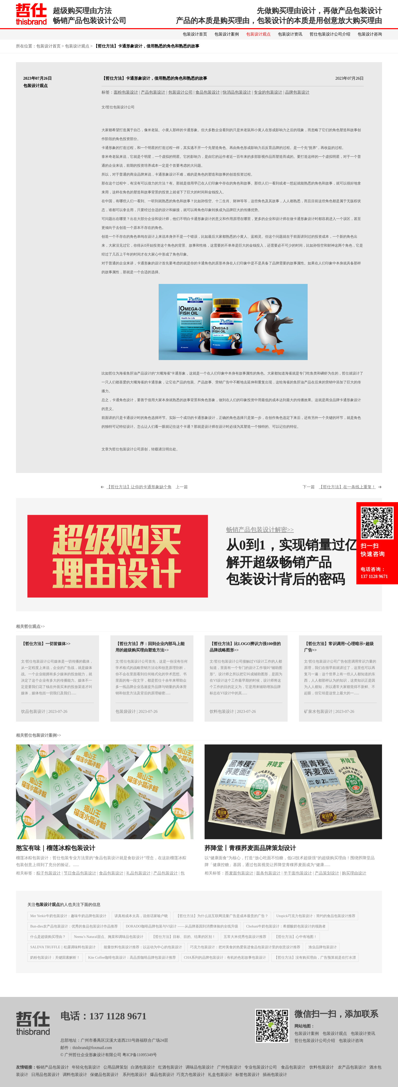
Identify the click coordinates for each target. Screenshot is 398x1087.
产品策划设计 (327, 882)
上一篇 (147, 495)
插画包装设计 (275, 1083)
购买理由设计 (354, 882)
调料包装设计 (75, 1083)
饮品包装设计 (33, 720)
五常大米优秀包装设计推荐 (245, 945)
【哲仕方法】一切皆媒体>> (45, 652)
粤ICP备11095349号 (139, 1063)
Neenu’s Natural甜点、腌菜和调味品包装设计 (108, 945)
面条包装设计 (268, 882)
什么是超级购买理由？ (48, 945)
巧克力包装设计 (190, 1083)
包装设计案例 (226, 34)
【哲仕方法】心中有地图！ (295, 945)
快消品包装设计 (237, 92)
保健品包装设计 (104, 1083)
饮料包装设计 (222, 720)
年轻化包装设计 (86, 1076)
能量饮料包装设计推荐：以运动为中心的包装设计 (143, 956)
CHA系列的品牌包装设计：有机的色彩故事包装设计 (225, 966)
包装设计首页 (195, 34)
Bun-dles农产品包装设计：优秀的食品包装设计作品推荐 (74, 935)
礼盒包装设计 (219, 1083)
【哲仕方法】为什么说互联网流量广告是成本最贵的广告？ (222, 925)
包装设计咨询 (370, 34)
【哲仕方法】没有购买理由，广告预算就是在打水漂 (315, 966)
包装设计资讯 (290, 34)
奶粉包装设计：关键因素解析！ (55, 966)
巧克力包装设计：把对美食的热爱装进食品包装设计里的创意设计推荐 (245, 956)
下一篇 (339, 495)
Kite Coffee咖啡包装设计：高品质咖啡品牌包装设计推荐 (132, 966)
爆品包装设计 (162, 1083)
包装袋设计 (125, 720)
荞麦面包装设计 (239, 882)
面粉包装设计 (126, 92)
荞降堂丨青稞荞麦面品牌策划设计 (250, 857)
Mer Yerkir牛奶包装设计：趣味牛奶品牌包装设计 (68, 925)
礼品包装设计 (138, 882)
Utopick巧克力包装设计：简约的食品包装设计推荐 (315, 925)
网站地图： (304, 1035)
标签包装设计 (247, 1083)
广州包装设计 (229, 1076)
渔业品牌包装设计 (322, 956)
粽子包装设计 (48, 882)
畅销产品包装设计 (52, 1076)
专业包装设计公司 (260, 1076)
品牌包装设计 (297, 92)
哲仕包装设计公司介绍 (330, 34)
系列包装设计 (135, 1083)
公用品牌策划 (115, 1076)
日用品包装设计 (45, 1083)
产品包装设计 (153, 92)
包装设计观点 (258, 34)
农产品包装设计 (352, 1076)
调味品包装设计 (200, 1076)
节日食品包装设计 (80, 882)
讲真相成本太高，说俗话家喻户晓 (141, 925)
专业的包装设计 (268, 92)
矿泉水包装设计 (318, 720)
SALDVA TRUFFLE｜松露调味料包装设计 (63, 956)
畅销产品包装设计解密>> (260, 538)
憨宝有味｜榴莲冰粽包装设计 (55, 857)
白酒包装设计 (143, 1076)
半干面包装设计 (298, 882)
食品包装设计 (207, 92)
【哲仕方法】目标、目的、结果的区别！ (183, 945)
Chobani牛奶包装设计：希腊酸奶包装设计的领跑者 (286, 935)
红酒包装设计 (170, 1076)
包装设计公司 (180, 92)
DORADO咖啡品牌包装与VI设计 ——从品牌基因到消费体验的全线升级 (182, 935)
